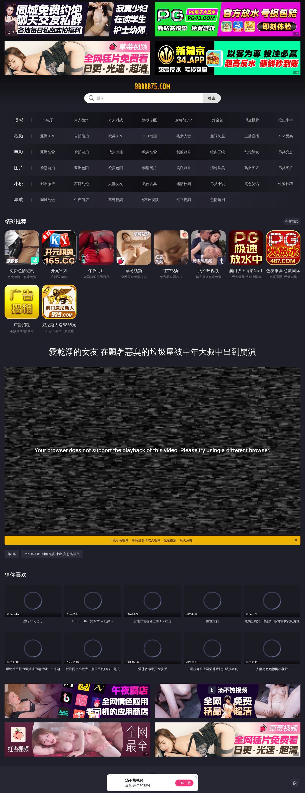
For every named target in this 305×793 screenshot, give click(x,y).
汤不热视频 (149, 199)
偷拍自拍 (81, 151)
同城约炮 (47, 199)
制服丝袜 (183, 151)
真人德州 (81, 119)
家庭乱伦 (81, 183)
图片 (18, 168)
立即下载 (184, 783)
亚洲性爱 (47, 151)
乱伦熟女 (251, 151)
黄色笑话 (251, 183)
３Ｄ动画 (149, 135)
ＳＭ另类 (285, 135)
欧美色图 (115, 167)
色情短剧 (217, 199)
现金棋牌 (251, 119)
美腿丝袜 (183, 167)
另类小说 (217, 183)
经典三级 (217, 151)
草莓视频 (115, 199)
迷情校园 (183, 183)
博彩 (18, 120)
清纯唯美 (217, 167)
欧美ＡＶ (115, 135)
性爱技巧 (285, 183)
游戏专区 (149, 119)
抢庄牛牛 (285, 119)
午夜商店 (81, 199)
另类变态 (285, 151)
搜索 (211, 98)
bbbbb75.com (152, 86)
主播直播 (251, 135)
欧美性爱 (149, 151)
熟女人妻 (183, 135)
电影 (18, 152)
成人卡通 (115, 151)
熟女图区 (251, 167)
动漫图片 (149, 167)
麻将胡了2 (183, 119)
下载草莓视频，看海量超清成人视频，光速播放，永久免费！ (203, 540)
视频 (18, 136)
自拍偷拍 (81, 135)
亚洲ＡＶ (47, 135)
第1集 (12, 554)
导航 (18, 199)
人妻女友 (115, 183)
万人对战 (115, 119)
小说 (18, 184)
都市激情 (47, 183)
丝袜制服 (217, 135)
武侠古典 (149, 183)
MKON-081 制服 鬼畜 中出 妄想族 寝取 (52, 554)
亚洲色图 (81, 167)
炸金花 (217, 119)
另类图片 (285, 167)
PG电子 (47, 119)
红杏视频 (183, 199)
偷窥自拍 (47, 167)
